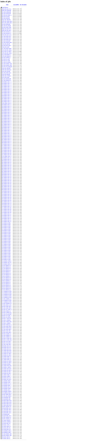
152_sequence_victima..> (7, 260)
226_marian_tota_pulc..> (6, 373)
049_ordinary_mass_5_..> (7, 112)
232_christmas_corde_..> (6, 382)
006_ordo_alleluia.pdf (6, 24)
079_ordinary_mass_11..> (7, 159)
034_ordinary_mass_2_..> (7, 89)
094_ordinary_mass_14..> (7, 181)
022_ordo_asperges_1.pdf (7, 63)
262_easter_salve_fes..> (6, 427)
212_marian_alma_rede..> (7, 351)
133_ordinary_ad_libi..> (6, 238)
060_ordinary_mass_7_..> (7, 128)
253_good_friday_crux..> (7, 412)
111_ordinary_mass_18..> (7, 207)
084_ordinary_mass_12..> (7, 166)
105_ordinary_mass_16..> (7, 198)
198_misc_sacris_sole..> (6, 330)
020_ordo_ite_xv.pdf (6, 60)
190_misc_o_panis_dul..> (7, 318)
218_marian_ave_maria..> (7, 361)
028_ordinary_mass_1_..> (7, 81)
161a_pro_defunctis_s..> (6, 276)
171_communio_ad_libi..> (7, 291)
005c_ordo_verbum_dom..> (7, 22)
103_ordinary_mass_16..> (7, 195)
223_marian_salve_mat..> (7, 368)
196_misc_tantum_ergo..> (7, 327)
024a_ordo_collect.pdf (6, 68)
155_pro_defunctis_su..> (6, 265)
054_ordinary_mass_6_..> (7, 119)
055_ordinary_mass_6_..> (7, 121)
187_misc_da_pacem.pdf (6, 313)
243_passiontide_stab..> (6, 398)
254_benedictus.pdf (5, 414)
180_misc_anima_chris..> (7, 306)
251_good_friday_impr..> (7, 409)
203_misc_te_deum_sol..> (7, 338)
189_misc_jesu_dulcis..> (6, 317)
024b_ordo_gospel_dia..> (7, 69)
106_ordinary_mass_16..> (7, 200)
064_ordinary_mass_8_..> (7, 134)
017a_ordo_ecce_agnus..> (7, 51)
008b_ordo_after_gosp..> (6, 30)
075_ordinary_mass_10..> (7, 151)
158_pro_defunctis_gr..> (6, 269)
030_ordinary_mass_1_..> (7, 84)
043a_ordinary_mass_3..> (7, 103)
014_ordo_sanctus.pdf (6, 40)
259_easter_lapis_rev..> (6, 423)
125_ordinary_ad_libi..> (6, 225)
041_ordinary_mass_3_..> (7, 98)
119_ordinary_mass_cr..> (6, 216)
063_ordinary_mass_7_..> (7, 133)
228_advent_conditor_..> (6, 376)
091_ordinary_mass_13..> (7, 177)
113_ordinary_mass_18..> (7, 210)
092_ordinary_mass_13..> (7, 178)
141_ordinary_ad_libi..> (6, 250)
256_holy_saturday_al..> (6, 418)
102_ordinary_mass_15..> (7, 194)
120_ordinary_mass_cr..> (6, 218)
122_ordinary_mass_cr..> (6, 221)
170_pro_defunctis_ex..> (6, 289)
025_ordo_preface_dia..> (6, 72)
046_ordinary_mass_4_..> (7, 107)
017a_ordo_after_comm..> (7, 49)
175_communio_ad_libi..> (7, 297)
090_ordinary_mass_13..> (7, 175)
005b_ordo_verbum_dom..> (7, 21)
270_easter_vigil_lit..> (6, 438)
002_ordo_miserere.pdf (6, 13)
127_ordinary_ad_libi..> (6, 228)
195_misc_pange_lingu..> (7, 326)
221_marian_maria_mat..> (7, 365)
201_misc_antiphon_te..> (6, 335)
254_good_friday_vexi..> (6, 415)
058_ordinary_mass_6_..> (7, 125)
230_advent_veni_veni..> (6, 379)
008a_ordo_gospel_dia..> (6, 28)
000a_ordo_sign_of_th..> (6, 8)
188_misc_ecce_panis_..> (7, 315)
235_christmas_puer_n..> (6, 386)
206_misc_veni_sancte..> (6, 342)
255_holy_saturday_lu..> (6, 417)
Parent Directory (5, 7)
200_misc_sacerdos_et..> (6, 333)
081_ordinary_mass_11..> (7, 162)
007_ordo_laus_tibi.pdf (6, 25)
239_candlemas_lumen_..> (7, 392)
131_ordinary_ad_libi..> (6, 235)
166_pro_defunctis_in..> (6, 285)
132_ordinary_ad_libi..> (6, 236)
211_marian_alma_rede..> (7, 350)
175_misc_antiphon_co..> (7, 298)
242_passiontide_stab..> (6, 397)
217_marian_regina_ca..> (7, 359)
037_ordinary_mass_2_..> (7, 93)
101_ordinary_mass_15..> (7, 192)
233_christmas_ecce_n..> (6, 383)
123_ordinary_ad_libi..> (6, 222)
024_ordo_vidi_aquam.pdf (7, 66)
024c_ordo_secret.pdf (6, 71)
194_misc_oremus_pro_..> (7, 324)
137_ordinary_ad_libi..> (6, 244)
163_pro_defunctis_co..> (6, 279)
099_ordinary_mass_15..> (7, 189)
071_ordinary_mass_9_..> (7, 145)
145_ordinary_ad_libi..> (6, 256)
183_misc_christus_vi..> (6, 310)
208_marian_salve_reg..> (6, 345)
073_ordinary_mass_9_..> (7, 148)
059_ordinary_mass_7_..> (7, 127)
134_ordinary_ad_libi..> (6, 239)
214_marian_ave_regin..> (7, 354)
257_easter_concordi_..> (6, 420)
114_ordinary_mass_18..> (7, 212)
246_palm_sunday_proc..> (7, 403)
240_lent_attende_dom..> (7, 394)
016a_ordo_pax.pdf (5, 46)
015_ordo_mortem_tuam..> (7, 42)
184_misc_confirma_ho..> (7, 312)
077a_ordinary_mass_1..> (7, 156)
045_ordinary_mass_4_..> (7, 106)
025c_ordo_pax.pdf (5, 77)
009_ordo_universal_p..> (6, 31)
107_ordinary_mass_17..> (7, 201)
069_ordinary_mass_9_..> (7, 142)
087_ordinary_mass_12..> (7, 171)
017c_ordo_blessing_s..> (6, 54)
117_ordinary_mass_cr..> (6, 213)
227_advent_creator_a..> (6, 374)
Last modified (16, 4)
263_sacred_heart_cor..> (6, 429)
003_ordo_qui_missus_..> (7, 15)
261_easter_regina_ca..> (6, 426)
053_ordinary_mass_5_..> (7, 118)
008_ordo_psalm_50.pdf (6, 27)
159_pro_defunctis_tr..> (6, 271)
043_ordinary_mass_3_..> (7, 101)
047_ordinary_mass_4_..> (7, 109)
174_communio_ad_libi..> (7, 295)
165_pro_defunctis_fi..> (6, 283)
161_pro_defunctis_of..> (6, 274)
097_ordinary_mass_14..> (7, 186)
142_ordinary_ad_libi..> (6, 251)
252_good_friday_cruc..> (6, 411)
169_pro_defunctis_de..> (6, 288)
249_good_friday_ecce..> (7, 408)
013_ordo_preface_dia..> (6, 39)
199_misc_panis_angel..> (7, 332)
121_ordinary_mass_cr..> (6, 219)
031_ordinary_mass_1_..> (7, 86)
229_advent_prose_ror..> (6, 377)
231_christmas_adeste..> (6, 380)
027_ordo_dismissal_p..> (6, 80)
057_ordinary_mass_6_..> (7, 124)
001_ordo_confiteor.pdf (6, 11)
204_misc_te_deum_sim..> (7, 339)
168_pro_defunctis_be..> (6, 286)
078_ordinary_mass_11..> (7, 157)
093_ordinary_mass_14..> (7, 180)
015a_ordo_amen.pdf (6, 43)
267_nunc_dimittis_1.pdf (6, 433)
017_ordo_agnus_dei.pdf (6, 48)
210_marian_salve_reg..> (6, 348)
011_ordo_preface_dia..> (6, 36)
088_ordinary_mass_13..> (7, 172)
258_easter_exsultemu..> (6, 421)
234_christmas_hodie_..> (6, 385)
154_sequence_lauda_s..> (7, 263)
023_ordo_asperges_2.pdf (7, 65)
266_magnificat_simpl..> (6, 432)
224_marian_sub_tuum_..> (7, 370)
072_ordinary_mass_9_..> (7, 147)
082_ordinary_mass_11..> (7, 163)
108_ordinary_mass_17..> (7, 203)
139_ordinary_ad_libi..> (6, 247)
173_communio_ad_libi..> (7, 294)
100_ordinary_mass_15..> (7, 191)
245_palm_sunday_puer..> (7, 401)
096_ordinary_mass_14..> (7, 184)
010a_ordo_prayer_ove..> (7, 34)
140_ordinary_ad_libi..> (6, 248)
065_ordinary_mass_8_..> (7, 136)
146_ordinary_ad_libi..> (6, 257)
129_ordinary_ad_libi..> (6, 232)
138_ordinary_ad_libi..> (6, 245)
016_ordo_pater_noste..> (6, 45)
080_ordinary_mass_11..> (7, 160)
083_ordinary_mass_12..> (7, 165)
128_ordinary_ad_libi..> (6, 230)
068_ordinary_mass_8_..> (7, 140)
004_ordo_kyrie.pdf (5, 16)
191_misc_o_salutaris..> (6, 320)
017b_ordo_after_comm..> (7, 52)
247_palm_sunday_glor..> (7, 405)
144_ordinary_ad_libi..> (6, 254)
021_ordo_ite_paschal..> (6, 62)
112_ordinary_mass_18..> (7, 209)
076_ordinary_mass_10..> (7, 153)
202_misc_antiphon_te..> (6, 336)
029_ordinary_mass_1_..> (7, 83)
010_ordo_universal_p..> (6, 33)
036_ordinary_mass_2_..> (7, 92)
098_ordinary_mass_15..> (7, 188)
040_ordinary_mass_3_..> (7, 96)
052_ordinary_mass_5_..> (7, 116)
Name (7, 4)
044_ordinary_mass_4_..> (7, 104)
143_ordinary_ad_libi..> (6, 253)
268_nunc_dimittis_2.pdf (6, 435)
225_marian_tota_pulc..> (6, 371)
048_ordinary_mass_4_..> (7, 110)
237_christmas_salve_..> (6, 389)
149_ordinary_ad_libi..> (6, 259)
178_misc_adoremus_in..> (7, 303)
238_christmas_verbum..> (7, 391)
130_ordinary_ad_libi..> (6, 233)
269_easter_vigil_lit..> (6, 436)
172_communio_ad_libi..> (7, 292)
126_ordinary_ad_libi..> (6, 227)
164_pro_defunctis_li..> (6, 282)
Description (24, 4)
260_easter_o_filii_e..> (6, 424)
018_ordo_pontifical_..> (6, 57)
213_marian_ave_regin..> (7, 353)
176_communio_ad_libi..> (7, 300)
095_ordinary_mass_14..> (7, 183)
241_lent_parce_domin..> (7, 395)
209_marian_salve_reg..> (6, 347)
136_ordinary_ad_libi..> (6, 242)
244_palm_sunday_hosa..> (7, 400)
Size (20, 4)
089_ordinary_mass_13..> (7, 174)
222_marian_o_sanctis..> (6, 367)
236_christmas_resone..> (6, 388)
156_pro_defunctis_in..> (6, 266)
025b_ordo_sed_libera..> (6, 75)
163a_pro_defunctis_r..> (6, 280)
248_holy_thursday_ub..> (7, 406)
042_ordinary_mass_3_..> (7, 100)
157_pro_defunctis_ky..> (6, 268)
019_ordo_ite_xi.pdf (6, 59)
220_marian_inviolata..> (6, 364)
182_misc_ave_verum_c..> (7, 309)
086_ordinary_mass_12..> (7, 169)
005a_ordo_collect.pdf (6, 19)
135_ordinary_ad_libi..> (6, 241)
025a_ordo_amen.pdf (6, 74)
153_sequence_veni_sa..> (7, 262)
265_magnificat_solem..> (7, 430)
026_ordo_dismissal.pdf (6, 78)
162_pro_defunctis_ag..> (6, 277)
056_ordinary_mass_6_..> (7, 122)
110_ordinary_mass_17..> (7, 206)
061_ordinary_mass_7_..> (7, 130)
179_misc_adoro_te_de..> (7, 304)
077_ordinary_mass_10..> (7, 154)
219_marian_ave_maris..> (7, 362)
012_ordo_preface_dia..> (6, 37)
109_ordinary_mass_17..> (7, 204)
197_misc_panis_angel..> (7, 329)
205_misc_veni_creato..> (6, 341)
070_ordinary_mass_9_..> (7, 144)
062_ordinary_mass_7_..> (7, 131)
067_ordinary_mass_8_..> (7, 139)
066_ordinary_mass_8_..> (7, 137)
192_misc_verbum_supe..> (7, 321)
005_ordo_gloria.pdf (6, 18)
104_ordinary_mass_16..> (7, 197)
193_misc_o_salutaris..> (6, 323)
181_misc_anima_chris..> (7, 307)
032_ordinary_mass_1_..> (7, 87)
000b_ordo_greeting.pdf (6, 10)
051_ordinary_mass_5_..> (7, 115)
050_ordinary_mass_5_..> (7, 113)
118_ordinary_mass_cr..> (6, 215)
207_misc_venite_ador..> (6, 344)
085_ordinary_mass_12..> (7, 168)
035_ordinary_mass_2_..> (7, 90)
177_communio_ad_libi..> (7, 301)
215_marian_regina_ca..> (7, 356)
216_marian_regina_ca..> (7, 357)
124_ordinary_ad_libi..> (6, 224)
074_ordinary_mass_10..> (7, 150)
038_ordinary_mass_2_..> (7, 95)
